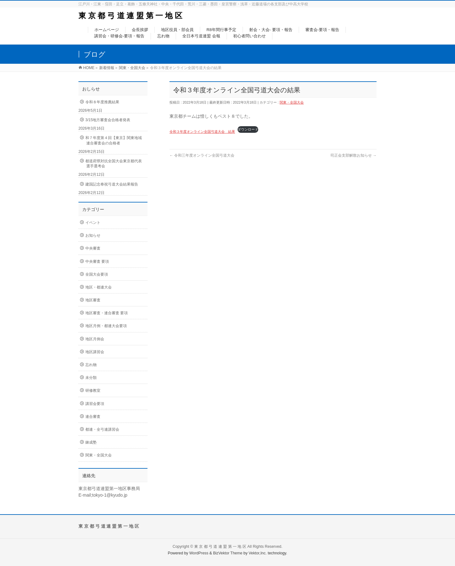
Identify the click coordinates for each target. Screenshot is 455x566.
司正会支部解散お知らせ (353, 155)
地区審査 (92, 300)
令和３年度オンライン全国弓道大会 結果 (202, 131)
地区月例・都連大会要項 (106, 326)
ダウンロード (248, 129)
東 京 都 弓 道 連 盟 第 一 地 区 (130, 15)
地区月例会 (94, 339)
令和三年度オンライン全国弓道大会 (201, 155)
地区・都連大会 (98, 287)
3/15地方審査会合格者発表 (107, 120)
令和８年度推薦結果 (102, 102)
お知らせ (92, 235)
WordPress (198, 553)
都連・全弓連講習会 (102, 429)
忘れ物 (91, 365)
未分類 (91, 377)
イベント (92, 222)
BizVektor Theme (228, 553)
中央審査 (92, 248)
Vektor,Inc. (258, 553)
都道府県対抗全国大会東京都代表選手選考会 (113, 163)
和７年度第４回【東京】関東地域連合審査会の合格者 (113, 140)
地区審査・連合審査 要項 (106, 313)
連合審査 (92, 416)
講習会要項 (94, 404)
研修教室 (92, 390)
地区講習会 (94, 352)
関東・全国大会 (292, 102)
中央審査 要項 (97, 261)
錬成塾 (91, 442)
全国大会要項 (96, 274)
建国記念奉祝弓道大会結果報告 (111, 184)
